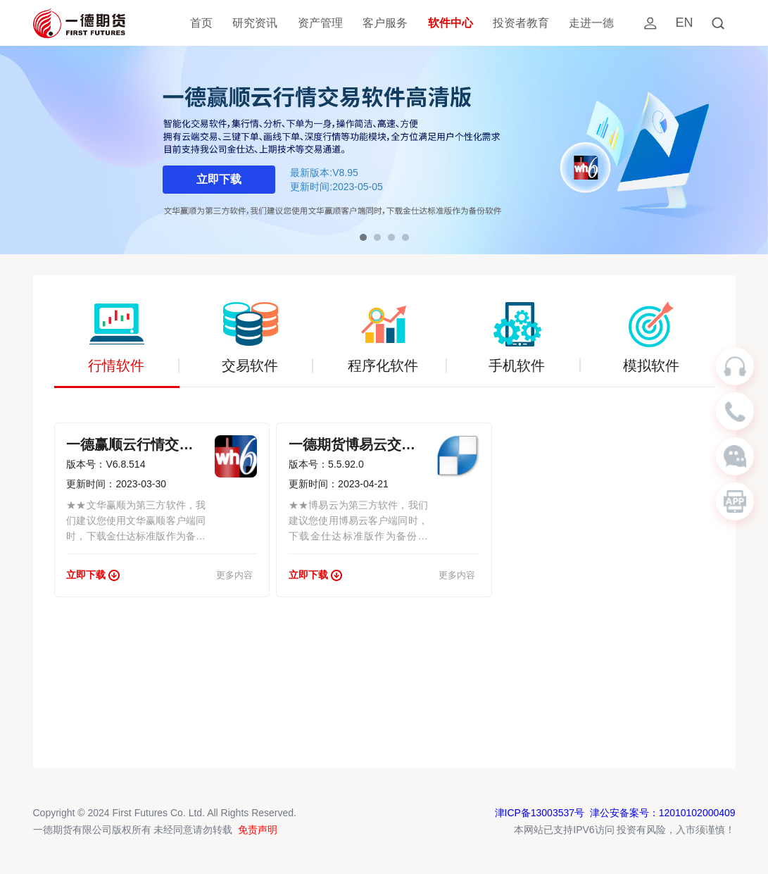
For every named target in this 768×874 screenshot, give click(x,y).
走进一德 (591, 23)
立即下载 (218, 179)
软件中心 (450, 23)
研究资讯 (254, 23)
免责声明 (257, 829)
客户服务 (385, 23)
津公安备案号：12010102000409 (662, 812)
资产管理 (320, 23)
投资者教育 (521, 23)
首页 (201, 23)
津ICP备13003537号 (539, 812)
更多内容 (234, 575)
